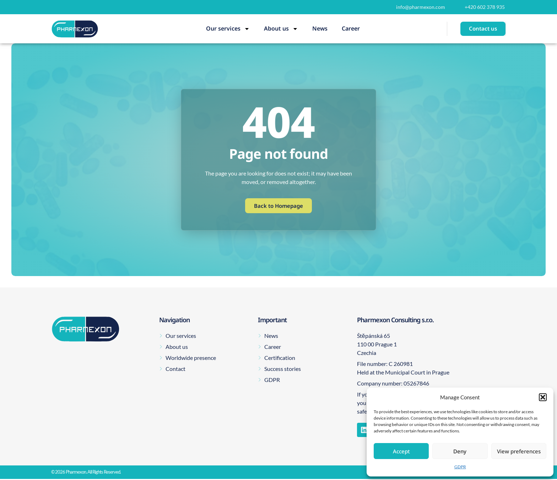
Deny (459, 451)
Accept (401, 451)
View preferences (519, 451)
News (320, 28)
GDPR (460, 466)
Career (351, 28)
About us (281, 28)
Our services (228, 28)
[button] (542, 397)
